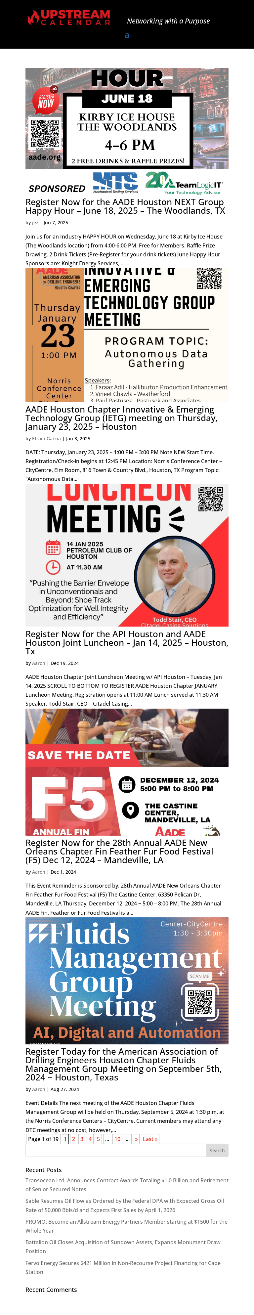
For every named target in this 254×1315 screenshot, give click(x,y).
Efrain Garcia (46, 438)
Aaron (38, 663)
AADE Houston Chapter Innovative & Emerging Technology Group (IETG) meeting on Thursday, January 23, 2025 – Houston (121, 417)
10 (117, 1139)
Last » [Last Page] (150, 1139)
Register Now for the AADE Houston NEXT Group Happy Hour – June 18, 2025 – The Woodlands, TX (125, 206)
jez (35, 222)
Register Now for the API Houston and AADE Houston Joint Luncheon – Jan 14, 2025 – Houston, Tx (127, 642)
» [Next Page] (136, 1139)
